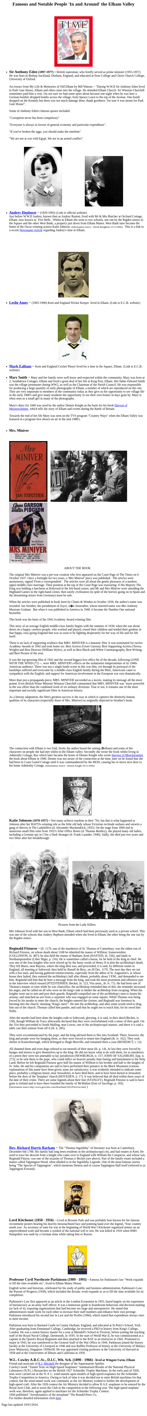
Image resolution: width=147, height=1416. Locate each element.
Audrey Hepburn (22, 212)
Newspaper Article (31, 230)
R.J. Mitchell (46, 1363)
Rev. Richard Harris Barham (32, 1148)
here (58, 1398)
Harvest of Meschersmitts (127, 755)
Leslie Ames (18, 303)
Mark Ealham (20, 366)
